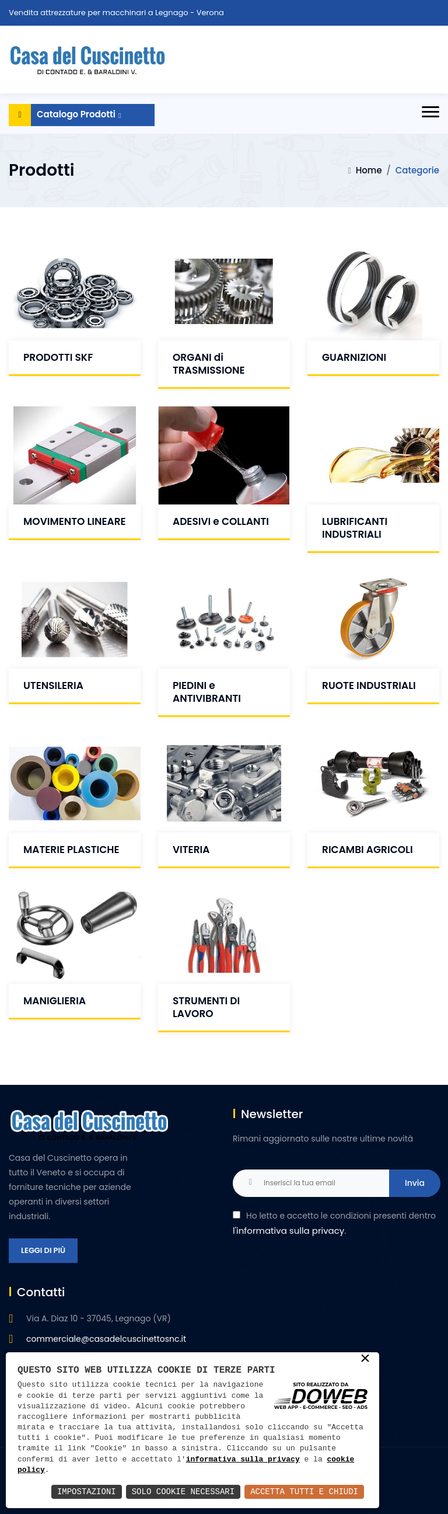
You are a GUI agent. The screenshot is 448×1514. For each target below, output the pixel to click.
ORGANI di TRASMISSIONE (209, 363)
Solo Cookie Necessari (183, 1491)
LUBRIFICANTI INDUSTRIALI (354, 527)
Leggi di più (43, 1250)
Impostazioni (86, 1491)
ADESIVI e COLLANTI (221, 521)
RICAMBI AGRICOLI (367, 850)
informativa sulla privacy (243, 1459)
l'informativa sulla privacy (288, 1230)
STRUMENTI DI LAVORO (206, 1007)
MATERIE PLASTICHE (71, 850)
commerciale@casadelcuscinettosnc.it (106, 1339)
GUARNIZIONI (354, 357)
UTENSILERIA (53, 685)
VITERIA (191, 850)
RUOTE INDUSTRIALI (369, 685)
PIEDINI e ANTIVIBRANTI (207, 691)
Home (369, 170)
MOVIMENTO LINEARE (74, 521)
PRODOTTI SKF (58, 357)
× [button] (365, 1359)
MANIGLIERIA (54, 1001)
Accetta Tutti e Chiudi (304, 1491)
